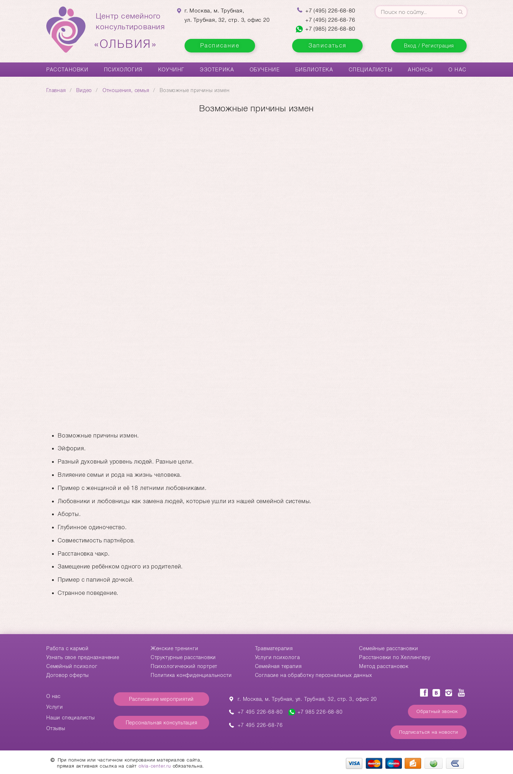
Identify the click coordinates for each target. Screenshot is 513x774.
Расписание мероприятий (161, 699)
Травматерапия (274, 648)
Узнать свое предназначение (82, 657)
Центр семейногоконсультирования (130, 31)
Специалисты (371, 69)
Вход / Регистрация (429, 46)
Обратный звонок (437, 711)
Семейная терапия (278, 666)
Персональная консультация (161, 722)
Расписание (219, 45)
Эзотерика (217, 69)
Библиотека (314, 69)
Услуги (54, 707)
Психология (123, 69)
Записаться (328, 45)
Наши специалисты (70, 717)
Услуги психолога (277, 657)
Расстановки (67, 69)
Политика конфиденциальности (191, 675)
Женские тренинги (174, 648)
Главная (56, 90)
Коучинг (171, 69)
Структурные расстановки (183, 657)
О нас (458, 69)
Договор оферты (67, 675)
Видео (84, 90)
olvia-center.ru (155, 766)
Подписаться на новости (428, 732)
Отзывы (55, 728)
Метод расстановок (384, 666)
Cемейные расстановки (388, 648)
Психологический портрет (184, 666)
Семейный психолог (72, 666)
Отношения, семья (126, 90)
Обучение (265, 69)
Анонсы (420, 69)
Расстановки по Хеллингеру (394, 657)
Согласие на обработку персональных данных (313, 675)
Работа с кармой (67, 648)
